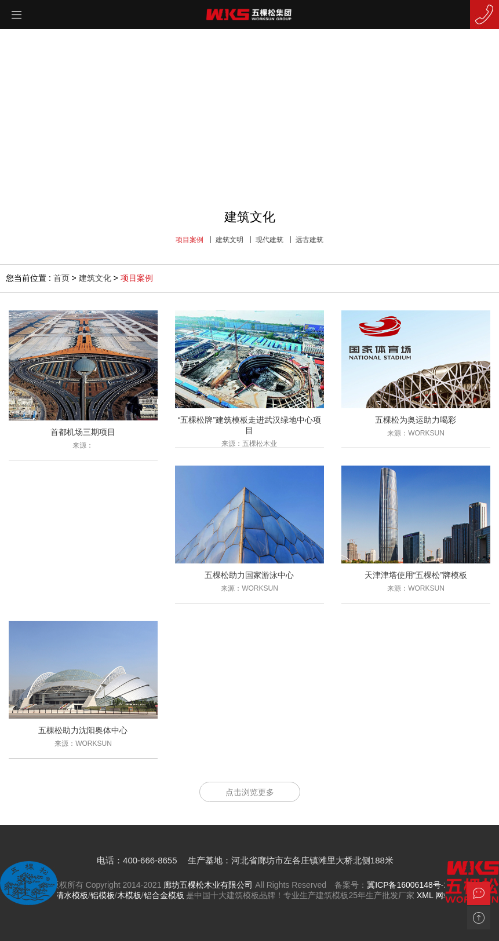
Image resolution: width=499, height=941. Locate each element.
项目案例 (189, 239)
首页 (61, 278)
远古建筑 (309, 239)
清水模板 (72, 895)
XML (425, 895)
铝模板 (102, 895)
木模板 (129, 895)
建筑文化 (95, 278)
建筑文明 (229, 239)
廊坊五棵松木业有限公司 (208, 884)
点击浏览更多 (249, 792)
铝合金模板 (164, 895)
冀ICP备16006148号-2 (407, 884)
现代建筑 (269, 239)
